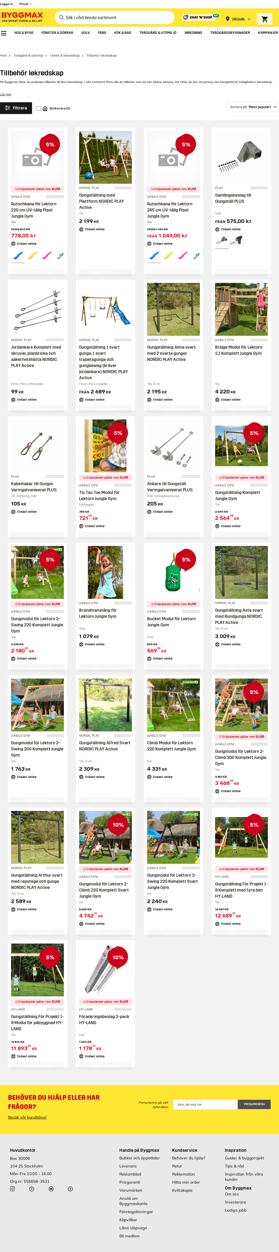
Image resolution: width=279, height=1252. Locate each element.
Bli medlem (129, 1225)
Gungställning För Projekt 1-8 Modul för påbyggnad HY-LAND (37, 1012)
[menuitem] (3, 33)
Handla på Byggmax (139, 1140)
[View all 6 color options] (61, 244)
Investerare (235, 1191)
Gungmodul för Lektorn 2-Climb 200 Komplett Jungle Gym (240, 747)
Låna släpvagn (133, 1217)
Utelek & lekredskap (65, 45)
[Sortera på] (253, 97)
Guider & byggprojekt (244, 1147)
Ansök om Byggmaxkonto (133, 1191)
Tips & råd (234, 1155)
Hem (3, 45)
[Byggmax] (22, 17)
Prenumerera (254, 1094)
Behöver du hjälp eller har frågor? (54, 1091)
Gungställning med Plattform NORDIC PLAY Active (101, 191)
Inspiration (235, 1140)
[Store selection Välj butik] (238, 18)
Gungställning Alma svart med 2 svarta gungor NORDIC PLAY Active (171, 343)
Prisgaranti (129, 1171)
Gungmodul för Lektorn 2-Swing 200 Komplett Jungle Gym (37, 738)
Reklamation (183, 1163)
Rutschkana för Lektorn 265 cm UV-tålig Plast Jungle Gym (169, 199)
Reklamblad (130, 1163)
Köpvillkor (128, 1209)
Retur (177, 1155)
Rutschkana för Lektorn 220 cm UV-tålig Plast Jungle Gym (33, 199)
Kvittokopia (182, 1180)
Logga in (6, 4)
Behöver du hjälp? (188, 1147)
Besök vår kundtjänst (27, 1107)
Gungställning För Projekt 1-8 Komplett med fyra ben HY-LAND (241, 879)
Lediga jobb (236, 1199)
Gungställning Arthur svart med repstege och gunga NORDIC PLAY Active (37, 871)
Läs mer (5, 84)
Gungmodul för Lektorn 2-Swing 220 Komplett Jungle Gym (37, 614)
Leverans (128, 1155)
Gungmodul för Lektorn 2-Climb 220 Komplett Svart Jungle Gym (104, 879)
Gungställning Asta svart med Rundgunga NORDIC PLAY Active (239, 606)
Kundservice (184, 1140)
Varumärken (130, 1180)
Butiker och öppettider (139, 1147)
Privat (23, 4)
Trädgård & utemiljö (28, 45)
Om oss (232, 1183)
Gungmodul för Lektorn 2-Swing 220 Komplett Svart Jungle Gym (172, 871)
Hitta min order (186, 1171)
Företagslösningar (136, 1201)
